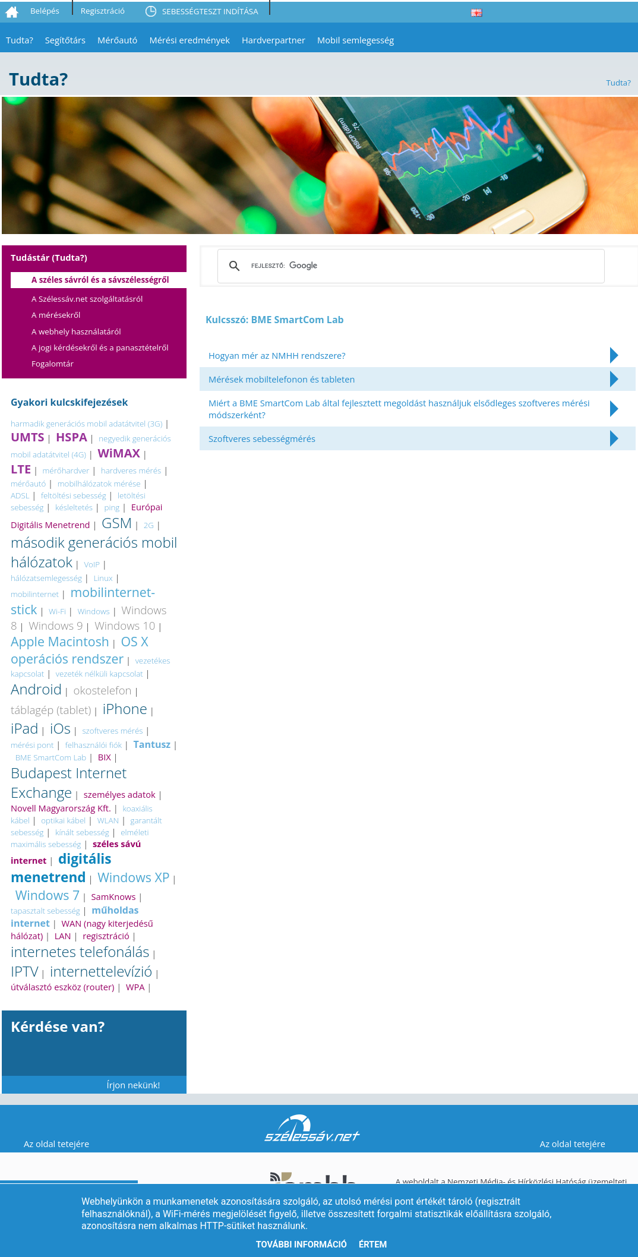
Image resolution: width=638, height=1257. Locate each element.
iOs (60, 728)
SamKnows (113, 896)
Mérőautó (117, 40)
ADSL (20, 495)
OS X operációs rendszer (80, 650)
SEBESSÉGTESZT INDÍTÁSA (210, 11)
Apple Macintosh (60, 641)
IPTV (25, 971)
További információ (301, 1244)
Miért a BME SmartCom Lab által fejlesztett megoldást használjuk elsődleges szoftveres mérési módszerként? (399, 409)
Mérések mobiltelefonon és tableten (282, 379)
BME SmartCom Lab (51, 757)
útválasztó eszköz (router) (62, 987)
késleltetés (74, 507)
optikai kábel (63, 820)
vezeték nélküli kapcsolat (99, 673)
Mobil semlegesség (355, 40)
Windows (93, 611)
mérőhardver (66, 470)
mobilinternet (35, 594)
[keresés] (409, 266)
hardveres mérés (131, 470)
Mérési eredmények (189, 40)
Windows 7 (47, 895)
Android (36, 689)
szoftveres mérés (112, 730)
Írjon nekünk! (133, 1085)
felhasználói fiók (93, 745)
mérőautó (28, 483)
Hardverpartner (273, 40)
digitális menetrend (61, 867)
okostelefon (102, 690)
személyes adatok (120, 794)
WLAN (108, 820)
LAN (63, 936)
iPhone (125, 708)
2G (149, 525)
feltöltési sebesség (73, 495)
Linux (102, 578)
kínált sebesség (82, 832)
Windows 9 (56, 625)
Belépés (44, 10)
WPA (135, 987)
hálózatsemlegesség (46, 578)
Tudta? (19, 40)
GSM (117, 522)
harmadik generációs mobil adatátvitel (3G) (86, 423)
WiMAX (118, 453)
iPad (24, 728)
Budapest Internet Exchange (69, 782)
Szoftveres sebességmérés (262, 438)
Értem (373, 1244)
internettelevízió (101, 971)
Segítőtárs (65, 40)
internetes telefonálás (80, 951)
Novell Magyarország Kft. (61, 808)
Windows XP (133, 877)
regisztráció (106, 936)
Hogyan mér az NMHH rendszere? (277, 355)
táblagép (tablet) (51, 709)
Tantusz (151, 744)
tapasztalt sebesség (45, 910)
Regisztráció (103, 10)
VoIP (92, 564)
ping (112, 507)
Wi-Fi (57, 611)
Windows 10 (124, 625)
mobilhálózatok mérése (99, 483)
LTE (21, 469)
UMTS (28, 437)
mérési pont (32, 745)
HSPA (71, 437)
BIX (104, 757)
